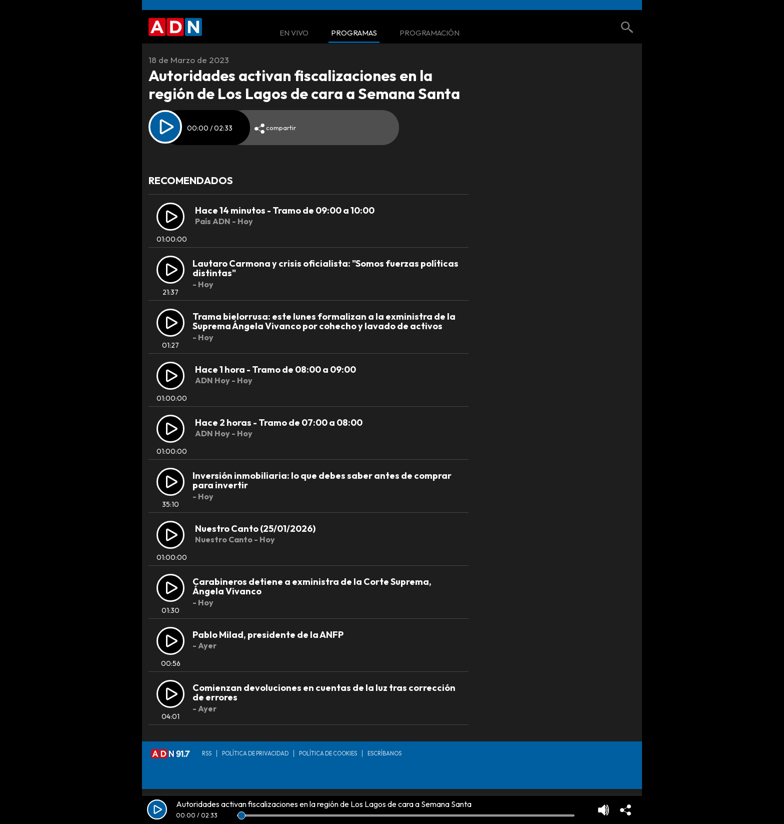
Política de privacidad (255, 753)
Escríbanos (385, 753)
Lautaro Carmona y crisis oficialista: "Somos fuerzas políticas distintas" (325, 268)
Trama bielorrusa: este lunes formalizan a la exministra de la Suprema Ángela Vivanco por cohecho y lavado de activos (324, 321)
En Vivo (294, 33)
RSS (207, 753)
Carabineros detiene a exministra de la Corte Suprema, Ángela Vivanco (312, 586)
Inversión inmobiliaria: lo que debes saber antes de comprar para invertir (322, 480)
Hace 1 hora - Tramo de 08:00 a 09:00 (275, 369)
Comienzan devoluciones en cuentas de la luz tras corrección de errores (324, 692)
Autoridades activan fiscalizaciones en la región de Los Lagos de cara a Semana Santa (324, 804)
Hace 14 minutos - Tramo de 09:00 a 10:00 (284, 210)
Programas (354, 33)
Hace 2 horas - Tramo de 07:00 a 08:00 (278, 422)
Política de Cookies (328, 753)
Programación (430, 33)
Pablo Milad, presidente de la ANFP (268, 634)
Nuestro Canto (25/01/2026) (255, 528)
